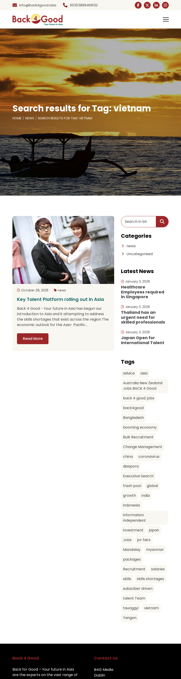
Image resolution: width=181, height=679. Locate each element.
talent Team (134, 598)
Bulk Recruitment (138, 437)
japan (154, 530)
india (146, 495)
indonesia (131, 505)
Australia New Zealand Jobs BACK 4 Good (142, 385)
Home (17, 118)
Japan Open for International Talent (142, 340)
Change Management (142, 446)
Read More (33, 338)
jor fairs (143, 539)
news (62, 290)
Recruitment (134, 569)
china (128, 456)
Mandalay (131, 549)
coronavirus (148, 456)
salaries (158, 569)
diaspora (131, 466)
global (152, 485)
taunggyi (130, 608)
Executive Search (138, 476)
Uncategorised (139, 254)
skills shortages (150, 578)
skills (127, 578)
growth (129, 495)
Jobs (127, 539)
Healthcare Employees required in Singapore (142, 292)
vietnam (151, 608)
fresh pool (132, 485)
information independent (134, 517)
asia (143, 373)
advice (129, 373)
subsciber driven (137, 588)
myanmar (155, 549)
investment (133, 530)
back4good (133, 407)
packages (132, 559)
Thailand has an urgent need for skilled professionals (143, 317)
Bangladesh (133, 417)
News (29, 118)
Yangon (129, 617)
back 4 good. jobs (138, 398)
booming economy (140, 427)
